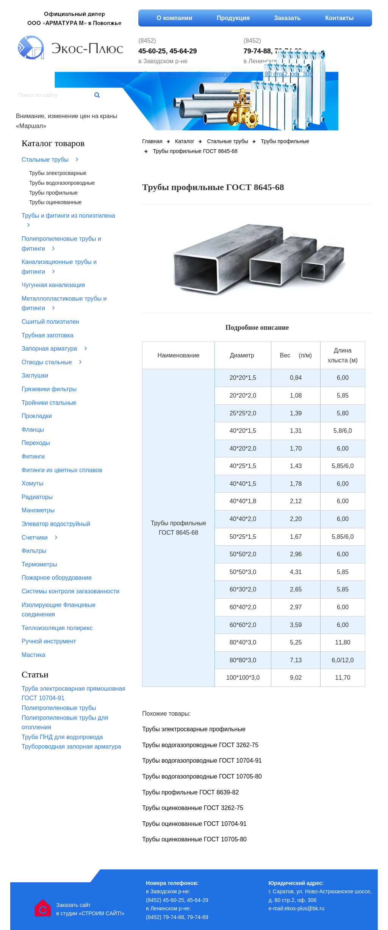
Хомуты (32, 483)
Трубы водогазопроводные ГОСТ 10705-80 (202, 776)
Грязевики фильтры (49, 389)
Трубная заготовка (48, 335)
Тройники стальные (49, 402)
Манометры (38, 510)
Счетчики (39, 537)
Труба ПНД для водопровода (62, 737)
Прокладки (37, 416)
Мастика (33, 655)
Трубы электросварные (57, 173)
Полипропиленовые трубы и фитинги (61, 244)
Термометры (39, 564)
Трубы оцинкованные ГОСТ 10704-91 (194, 824)
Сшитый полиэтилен (50, 321)
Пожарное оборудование (57, 577)
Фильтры (34, 551)
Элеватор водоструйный (56, 524)
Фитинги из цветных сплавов (62, 470)
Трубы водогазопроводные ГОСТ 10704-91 (202, 760)
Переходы (36, 443)
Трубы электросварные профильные (194, 729)
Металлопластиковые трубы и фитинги (64, 303)
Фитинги (33, 456)
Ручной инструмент (49, 641)
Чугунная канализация (53, 285)
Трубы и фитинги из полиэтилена (68, 220)
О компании (174, 18)
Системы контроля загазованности (70, 591)
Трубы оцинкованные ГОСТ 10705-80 (194, 839)
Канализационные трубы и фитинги (59, 267)
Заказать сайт (73, 905)
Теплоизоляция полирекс (57, 628)
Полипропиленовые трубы (59, 708)
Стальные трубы (50, 159)
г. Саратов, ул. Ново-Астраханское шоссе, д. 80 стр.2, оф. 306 (225, 74)
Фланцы (33, 429)
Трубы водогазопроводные (62, 183)
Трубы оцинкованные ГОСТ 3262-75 (192, 808)
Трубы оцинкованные (55, 202)
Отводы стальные (51, 362)
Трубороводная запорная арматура (71, 746)
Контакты (339, 18)
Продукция (233, 18)
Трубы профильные (53, 193)
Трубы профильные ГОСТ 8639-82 (190, 792)
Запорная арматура (54, 348)
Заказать (287, 18)
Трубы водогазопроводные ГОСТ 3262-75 (200, 745)
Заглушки (35, 375)
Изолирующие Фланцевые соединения (58, 610)
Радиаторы (37, 497)
